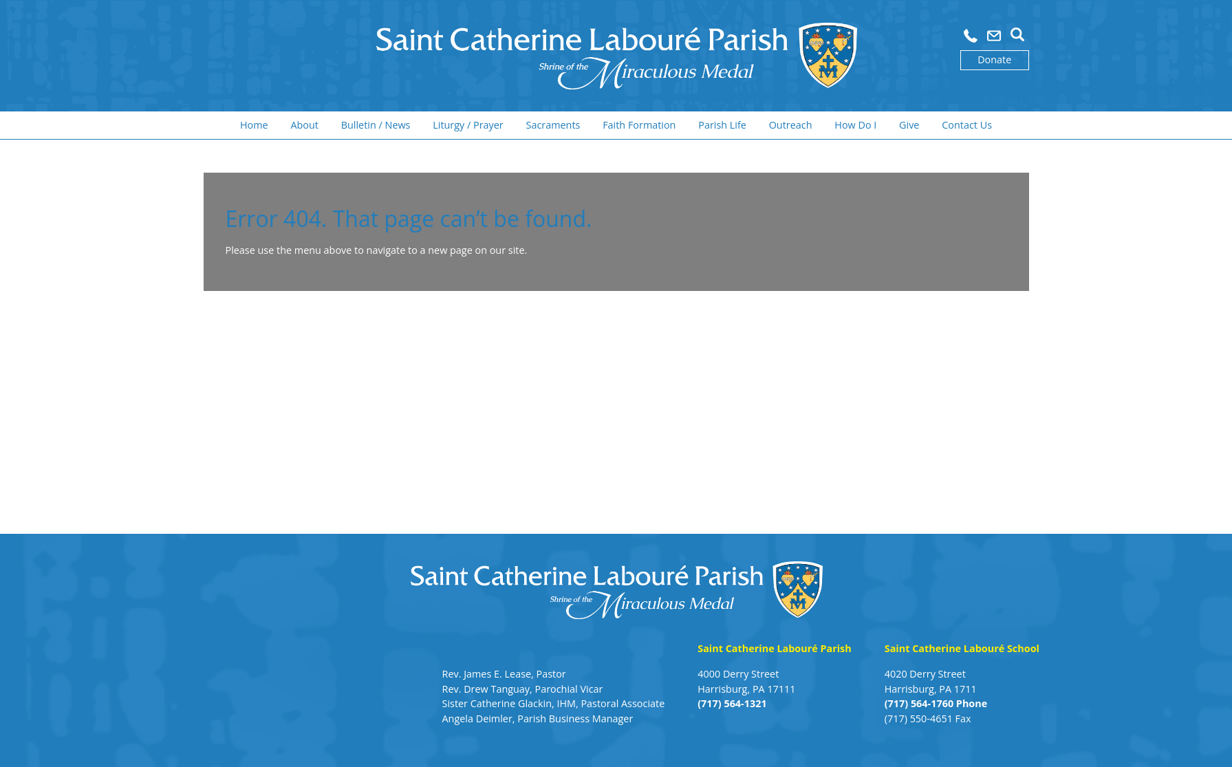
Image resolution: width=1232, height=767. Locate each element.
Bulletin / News (376, 124)
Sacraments (553, 124)
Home (254, 124)
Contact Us (967, 124)
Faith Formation (639, 124)
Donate (994, 59)
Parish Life (722, 124)
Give (909, 124)
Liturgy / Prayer (468, 124)
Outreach (790, 124)
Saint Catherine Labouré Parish (774, 648)
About (304, 124)
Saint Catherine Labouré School (962, 648)
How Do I (855, 124)
